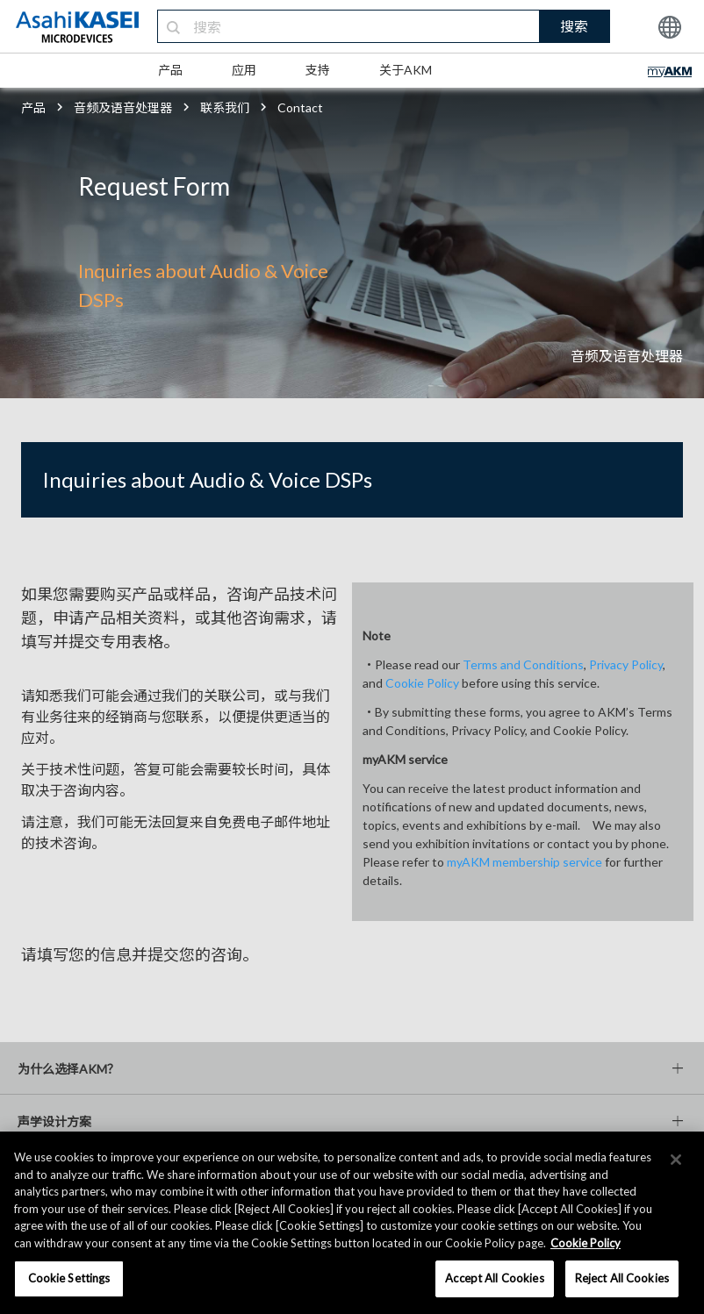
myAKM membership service (524, 861)
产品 (170, 69)
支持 (317, 69)
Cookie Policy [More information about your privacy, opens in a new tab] (585, 1243)
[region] (352, 1223)
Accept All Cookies (494, 1278)
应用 (244, 69)
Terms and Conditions (523, 664)
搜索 (574, 26)
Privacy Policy (626, 664)
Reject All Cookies (622, 1278)
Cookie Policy (422, 682)
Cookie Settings (69, 1278)
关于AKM (405, 69)
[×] (676, 1159)
